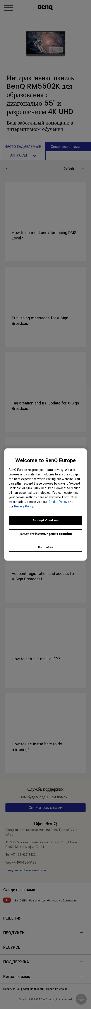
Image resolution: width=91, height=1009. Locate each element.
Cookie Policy (58, 502)
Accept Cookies (46, 520)
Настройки (45, 547)
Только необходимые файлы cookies (45, 534)
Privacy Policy (23, 506)
